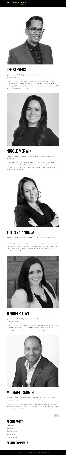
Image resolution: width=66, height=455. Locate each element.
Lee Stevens (16, 69)
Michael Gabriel (21, 392)
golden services (27, 75)
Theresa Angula (20, 232)
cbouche (10, 75)
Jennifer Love (18, 313)
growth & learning (38, 75)
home (45, 75)
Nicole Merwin (19, 151)
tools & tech (15, 77)
